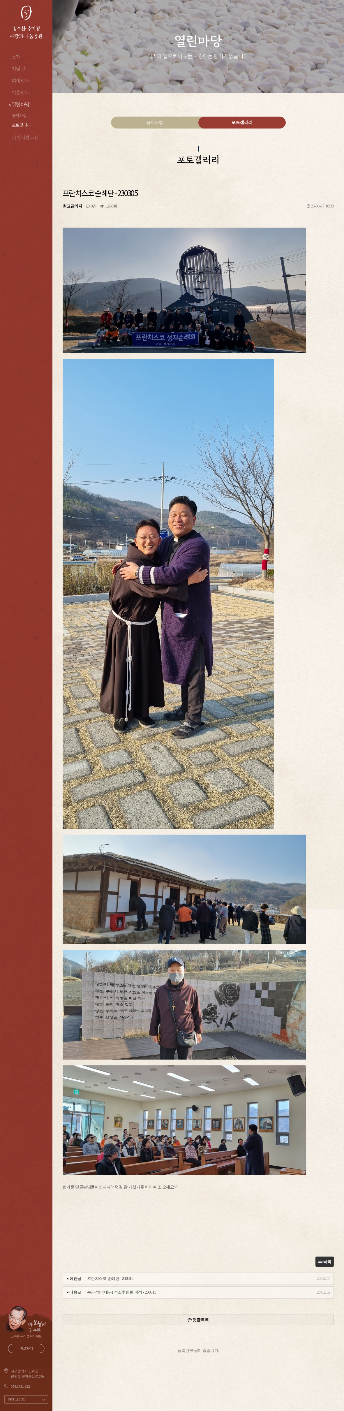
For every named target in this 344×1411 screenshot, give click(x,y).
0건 (91, 206)
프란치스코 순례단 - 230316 (110, 1278)
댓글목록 (198, 1320)
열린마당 (21, 104)
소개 (16, 56)
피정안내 (21, 80)
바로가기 (26, 1348)
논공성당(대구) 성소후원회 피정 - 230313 (121, 1292)
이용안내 (21, 92)
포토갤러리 (21, 125)
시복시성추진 (25, 137)
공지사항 (19, 115)
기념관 (18, 68)
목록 (324, 1261)
